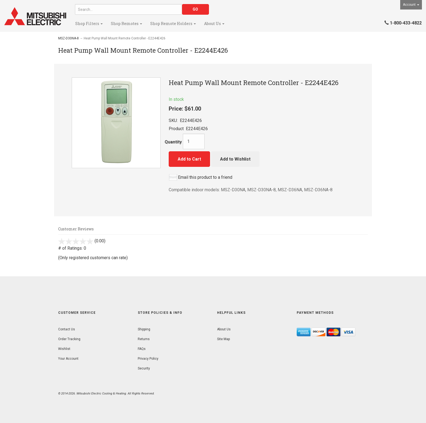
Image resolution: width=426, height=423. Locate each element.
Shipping (144, 329)
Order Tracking (69, 339)
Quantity (173, 142)
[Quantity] (194, 141)
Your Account (68, 359)
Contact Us (66, 329)
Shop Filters (89, 23)
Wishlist (64, 349)
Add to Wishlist (235, 159)
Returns (144, 339)
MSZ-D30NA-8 (68, 38)
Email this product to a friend (205, 177)
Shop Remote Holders (173, 23)
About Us (214, 23)
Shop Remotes (126, 23)
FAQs (142, 349)
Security (144, 368)
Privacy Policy (148, 359)
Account (411, 5)
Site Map (223, 339)
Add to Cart (189, 159)
